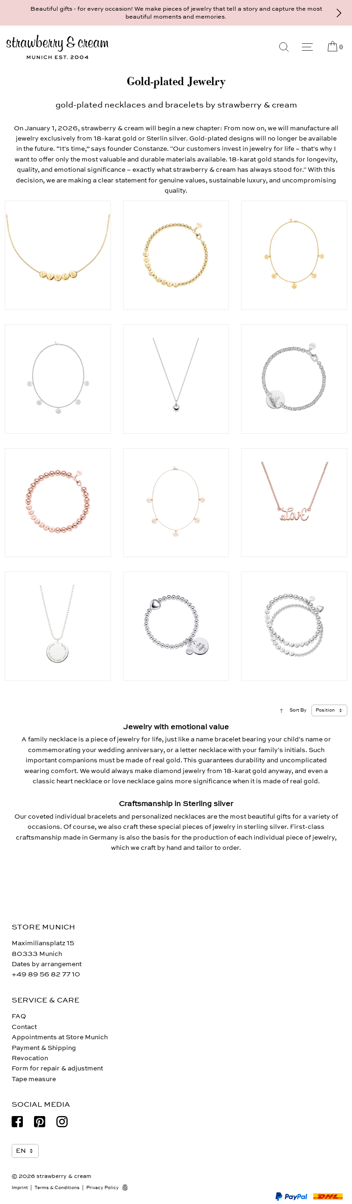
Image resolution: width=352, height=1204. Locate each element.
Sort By (298, 710)
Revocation (30, 1058)
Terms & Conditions (57, 1188)
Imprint (20, 1188)
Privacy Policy (102, 1188)
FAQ (19, 1016)
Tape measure (34, 1079)
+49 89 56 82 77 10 (46, 974)
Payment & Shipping (44, 1048)
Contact (24, 1027)
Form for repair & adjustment (57, 1068)
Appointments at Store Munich (60, 1037)
